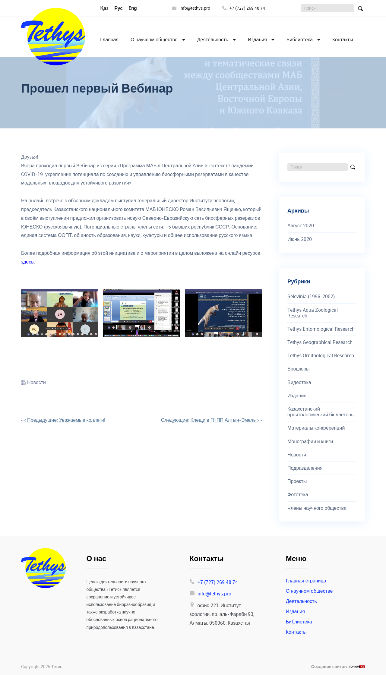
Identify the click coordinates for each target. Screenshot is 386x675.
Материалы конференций (316, 428)
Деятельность (212, 40)
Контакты (342, 40)
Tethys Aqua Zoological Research (312, 313)
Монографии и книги (310, 441)
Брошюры (298, 369)
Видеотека (299, 382)
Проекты (297, 481)
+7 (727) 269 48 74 (243, 8)
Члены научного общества (316, 508)
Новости (36, 382)
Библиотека (299, 40)
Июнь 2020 (299, 239)
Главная (109, 40)
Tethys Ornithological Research (320, 355)
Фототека (297, 494)
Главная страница (306, 580)
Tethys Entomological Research (321, 329)
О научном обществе (154, 40)
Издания (257, 40)
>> (211, 420)
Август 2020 (300, 226)
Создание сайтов (329, 666)
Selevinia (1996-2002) (311, 296)
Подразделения (304, 468)
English (136, 8)
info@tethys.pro (191, 8)
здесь (27, 261)
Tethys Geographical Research (320, 342)
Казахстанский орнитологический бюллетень (320, 412)
